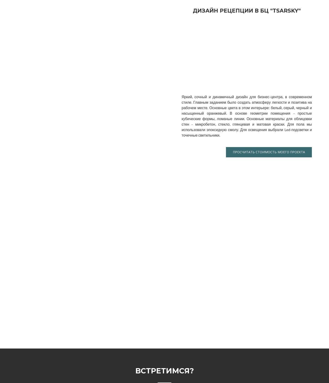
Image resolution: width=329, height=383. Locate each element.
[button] (269, 152)
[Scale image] (212, 52)
